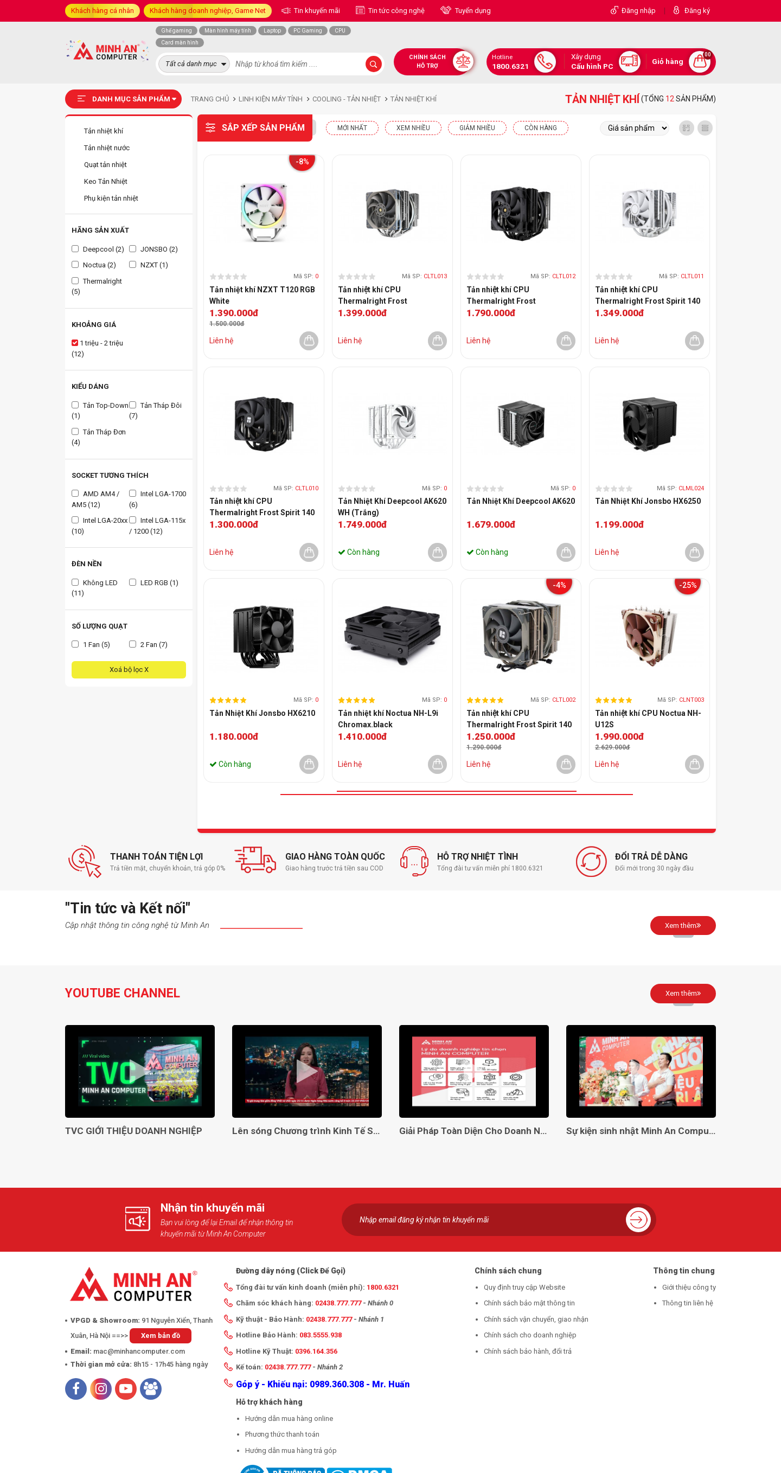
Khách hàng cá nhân (102, 11)
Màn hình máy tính (227, 31)
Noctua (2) (94, 265)
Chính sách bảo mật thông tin (529, 1303)
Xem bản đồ (160, 1335)
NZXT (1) (148, 265)
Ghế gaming (176, 31)
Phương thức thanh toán (282, 1434)
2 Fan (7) (148, 645)
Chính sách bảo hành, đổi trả (528, 1351)
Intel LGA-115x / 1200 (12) (157, 525)
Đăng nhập (639, 11)
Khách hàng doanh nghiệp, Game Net (208, 11)
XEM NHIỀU (413, 128)
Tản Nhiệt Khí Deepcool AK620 (520, 501)
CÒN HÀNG (540, 128)
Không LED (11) (95, 588)
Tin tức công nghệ (396, 11)
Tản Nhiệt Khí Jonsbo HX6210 (262, 713)
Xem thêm (683, 925)
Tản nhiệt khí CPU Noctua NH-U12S (648, 719)
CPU (340, 31)
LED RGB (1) (153, 583)
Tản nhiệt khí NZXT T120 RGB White (262, 295)
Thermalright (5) (97, 286)
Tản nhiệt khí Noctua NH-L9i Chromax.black (388, 719)
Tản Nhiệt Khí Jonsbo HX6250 (648, 501)
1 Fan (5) (91, 645)
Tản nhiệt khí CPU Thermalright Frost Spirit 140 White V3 (647, 296)
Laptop (272, 31)
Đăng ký (697, 11)
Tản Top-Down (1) (100, 410)
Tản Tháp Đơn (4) (99, 437)
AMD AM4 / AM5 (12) (95, 499)
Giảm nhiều (477, 128)
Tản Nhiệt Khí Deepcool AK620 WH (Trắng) (392, 507)
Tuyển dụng (472, 11)
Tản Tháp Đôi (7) (155, 410)
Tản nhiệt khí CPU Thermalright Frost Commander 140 (372, 296)
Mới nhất (352, 128)
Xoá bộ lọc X (129, 669)
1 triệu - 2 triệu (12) (97, 348)
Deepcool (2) (98, 249)
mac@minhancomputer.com (139, 1351)
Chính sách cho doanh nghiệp (530, 1335)
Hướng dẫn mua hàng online (289, 1418)
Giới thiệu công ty (689, 1287)
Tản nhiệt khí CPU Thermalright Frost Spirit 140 (519, 719)
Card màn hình (180, 43)
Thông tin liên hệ (687, 1303)
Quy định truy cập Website (524, 1287)
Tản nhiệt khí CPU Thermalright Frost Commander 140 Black (507, 296)
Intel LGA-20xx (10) (99, 525)
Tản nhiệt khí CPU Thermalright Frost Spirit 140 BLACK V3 (262, 507)
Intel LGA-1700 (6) (157, 499)
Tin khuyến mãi (316, 11)
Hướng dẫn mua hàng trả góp (291, 1450)
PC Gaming (307, 31)
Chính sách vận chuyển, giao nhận (536, 1319)
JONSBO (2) (153, 249)
